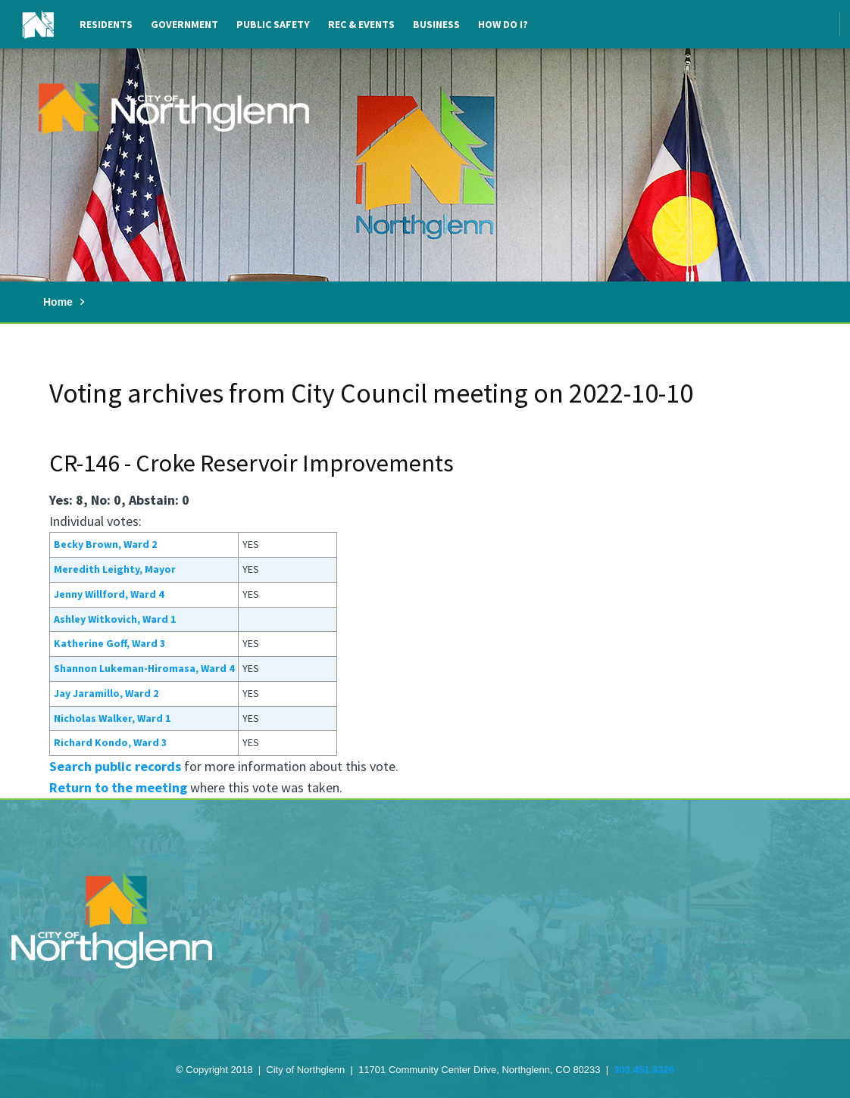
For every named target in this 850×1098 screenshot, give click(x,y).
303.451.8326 (644, 1069)
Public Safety (273, 24)
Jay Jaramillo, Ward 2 (106, 693)
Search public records (115, 766)
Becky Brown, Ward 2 (105, 544)
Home (58, 302)
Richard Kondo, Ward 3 (110, 742)
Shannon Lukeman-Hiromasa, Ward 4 (144, 668)
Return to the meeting (118, 787)
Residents (106, 24)
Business (436, 24)
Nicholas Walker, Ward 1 (112, 718)
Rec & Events (361, 24)
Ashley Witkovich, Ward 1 (115, 619)
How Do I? (503, 24)
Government (184, 24)
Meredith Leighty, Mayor (115, 569)
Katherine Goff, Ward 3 (109, 643)
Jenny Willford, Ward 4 (109, 594)
